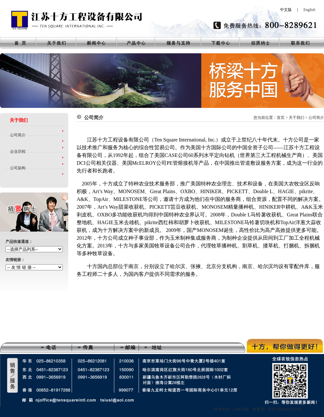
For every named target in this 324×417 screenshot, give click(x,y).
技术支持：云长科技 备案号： (241, 409)
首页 (281, 117)
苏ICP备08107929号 (284, 409)
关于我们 (296, 117)
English (309, 9)
